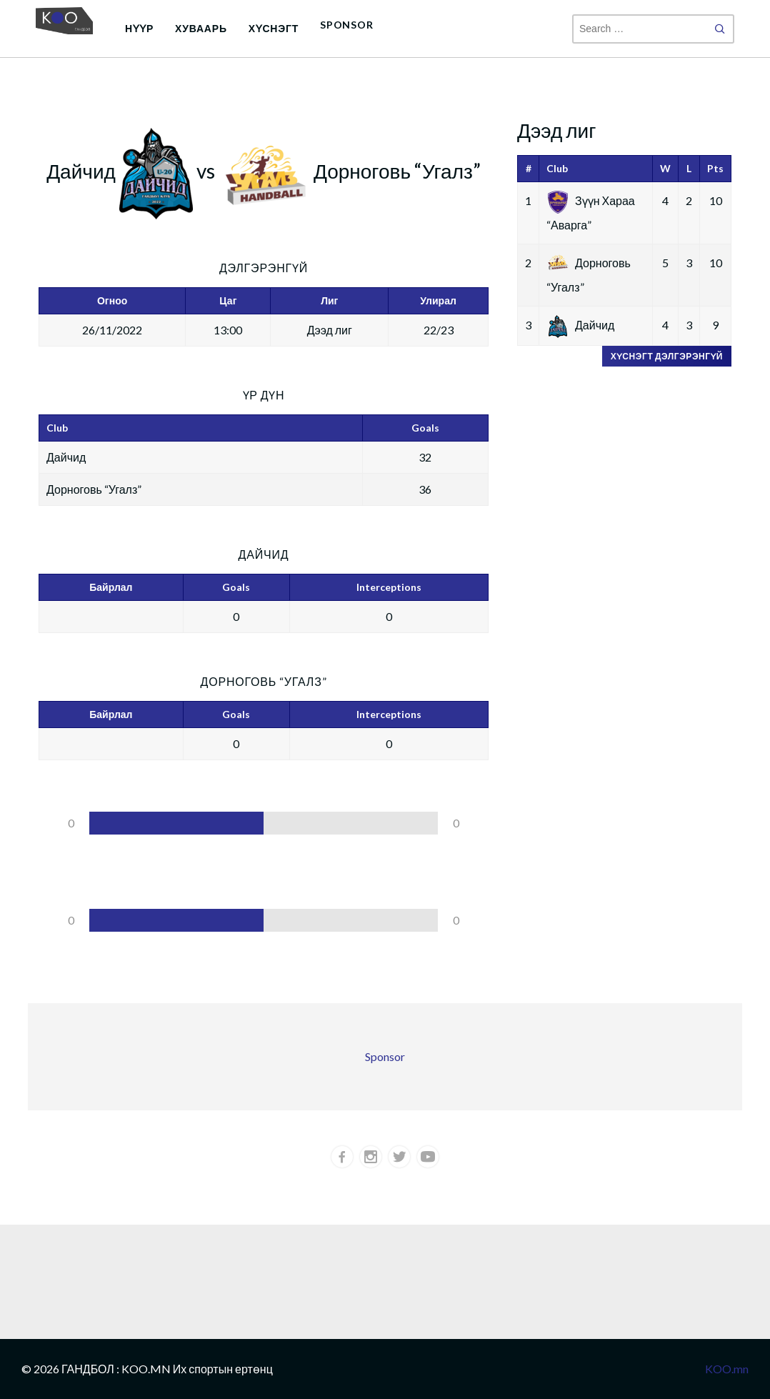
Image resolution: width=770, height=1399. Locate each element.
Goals (236, 587)
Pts (715, 168)
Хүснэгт (274, 28)
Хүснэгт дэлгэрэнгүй (667, 356)
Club (557, 168)
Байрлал (110, 587)
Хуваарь (201, 28)
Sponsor (347, 25)
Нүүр (139, 28)
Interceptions (388, 587)
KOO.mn (727, 1368)
